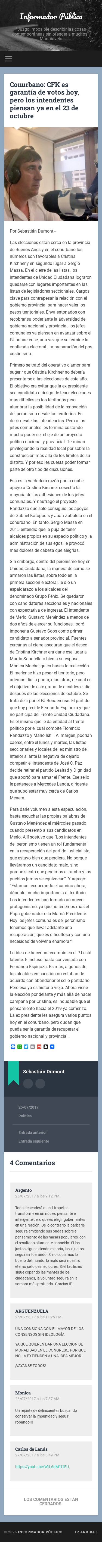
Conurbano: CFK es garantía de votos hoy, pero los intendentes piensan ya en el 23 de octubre (44, 100)
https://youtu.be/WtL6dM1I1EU (42, 1467)
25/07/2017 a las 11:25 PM (38, 1317)
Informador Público (51, 16)
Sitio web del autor (40, 1084)
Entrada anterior (32, 1132)
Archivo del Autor (28, 1084)
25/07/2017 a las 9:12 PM (37, 1196)
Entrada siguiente (33, 1141)
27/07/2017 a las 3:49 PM (37, 1455)
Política (25, 1116)
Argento (23, 1190)
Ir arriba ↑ (86, 1532)
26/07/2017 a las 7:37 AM (37, 1399)
